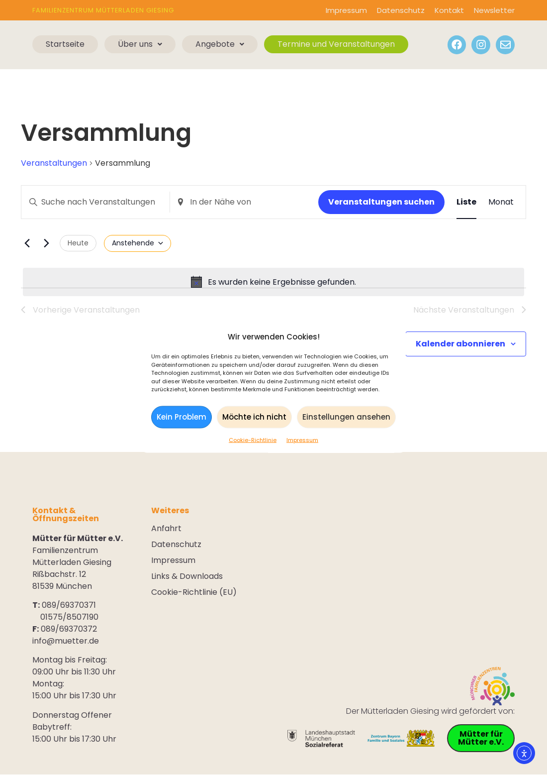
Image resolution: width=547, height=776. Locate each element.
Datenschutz (401, 10)
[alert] (273, 282)
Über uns (140, 44)
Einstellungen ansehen (346, 417)
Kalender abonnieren (460, 344)
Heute (78, 243)
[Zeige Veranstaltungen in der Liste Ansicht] (466, 202)
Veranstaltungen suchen (381, 202)
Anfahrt (166, 530)
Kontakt (449, 10)
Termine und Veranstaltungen (336, 44)
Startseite (65, 44)
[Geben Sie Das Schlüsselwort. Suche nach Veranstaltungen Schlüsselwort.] (95, 202)
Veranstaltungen (54, 163)
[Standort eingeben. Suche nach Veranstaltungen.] (244, 202)
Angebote (219, 44)
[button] (140, 44)
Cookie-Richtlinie (252, 439)
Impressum (302, 439)
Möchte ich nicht (254, 417)
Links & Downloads (187, 577)
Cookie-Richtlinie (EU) (194, 593)
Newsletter (494, 10)
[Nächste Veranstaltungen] (46, 243)
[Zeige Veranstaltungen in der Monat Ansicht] (501, 202)
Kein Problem (181, 417)
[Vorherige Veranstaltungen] (27, 243)
